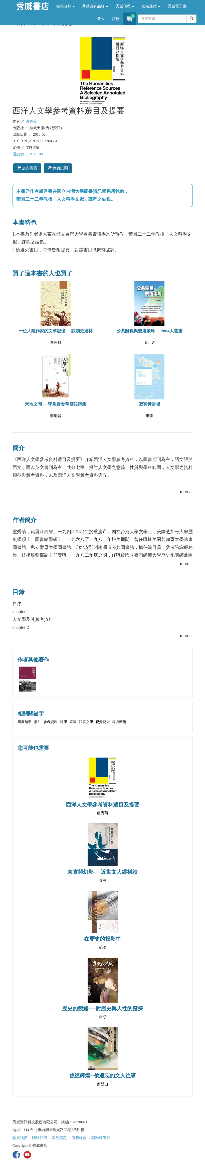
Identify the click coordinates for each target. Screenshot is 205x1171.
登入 (101, 19)
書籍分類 (65, 6)
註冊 (116, 19)
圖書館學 (25, 722)
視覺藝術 (103, 722)
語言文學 (86, 722)
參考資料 (51, 722)
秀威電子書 (177, 6)
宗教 (73, 722)
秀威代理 (125, 6)
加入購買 (27, 168)
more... (186, 491)
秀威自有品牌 (95, 6)
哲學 (63, 722)
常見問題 (59, 1138)
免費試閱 (58, 168)
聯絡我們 (39, 1138)
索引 (37, 722)
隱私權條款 (100, 1138)
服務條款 (79, 1138)
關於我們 (20, 1138)
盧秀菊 (31, 121)
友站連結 (151, 6)
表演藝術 (119, 722)
